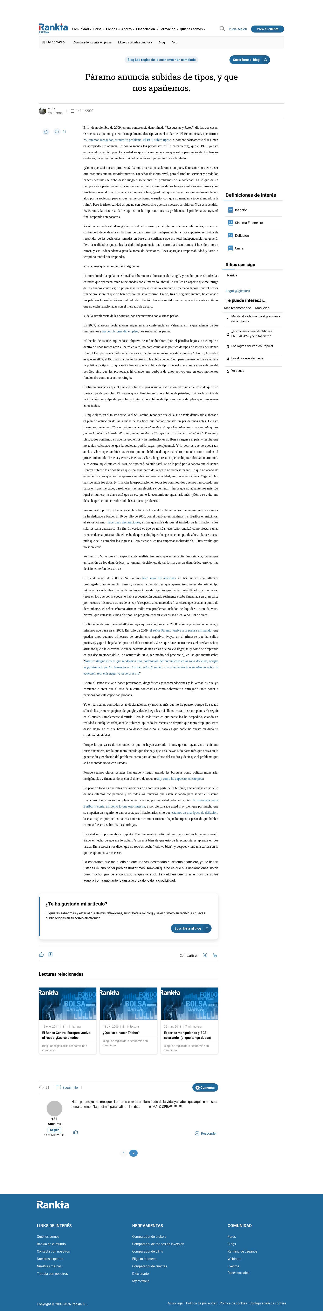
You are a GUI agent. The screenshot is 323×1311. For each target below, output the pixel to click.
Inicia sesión (238, 29)
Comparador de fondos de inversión (158, 1245)
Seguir (54, 1130)
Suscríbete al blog (251, 59)
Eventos (233, 1267)
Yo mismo (55, 112)
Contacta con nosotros (53, 1252)
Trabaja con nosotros (52, 1275)
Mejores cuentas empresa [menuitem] (135, 42)
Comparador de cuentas (149, 1267)
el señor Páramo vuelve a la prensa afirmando (181, 630)
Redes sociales (238, 1274)
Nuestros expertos (50, 1260)
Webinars (234, 1260)
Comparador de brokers (149, 1237)
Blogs (232, 1245)
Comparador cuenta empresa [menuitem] (93, 42)
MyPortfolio (140, 1282)
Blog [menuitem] (162, 42)
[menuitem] (81, 29)
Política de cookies (233, 1304)
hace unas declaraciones (124, 521)
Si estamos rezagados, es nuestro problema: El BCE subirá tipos (127, 139)
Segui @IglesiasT (238, 290)
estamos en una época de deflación (194, 811)
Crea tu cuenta (268, 29)
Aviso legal (176, 1304)
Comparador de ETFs (147, 1252)
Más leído (262, 307)
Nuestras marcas (49, 1267)
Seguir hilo (67, 1087)
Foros (232, 1237)
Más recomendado (237, 307)
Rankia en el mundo (51, 1245)
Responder (206, 1133)
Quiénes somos (48, 1237)
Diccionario (140, 1275)
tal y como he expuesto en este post (179, 778)
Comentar (205, 1086)
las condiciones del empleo (120, 330)
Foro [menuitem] (174, 42)
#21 (54, 1118)
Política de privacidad (201, 1304)
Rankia (232, 274)
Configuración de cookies (267, 1304)
